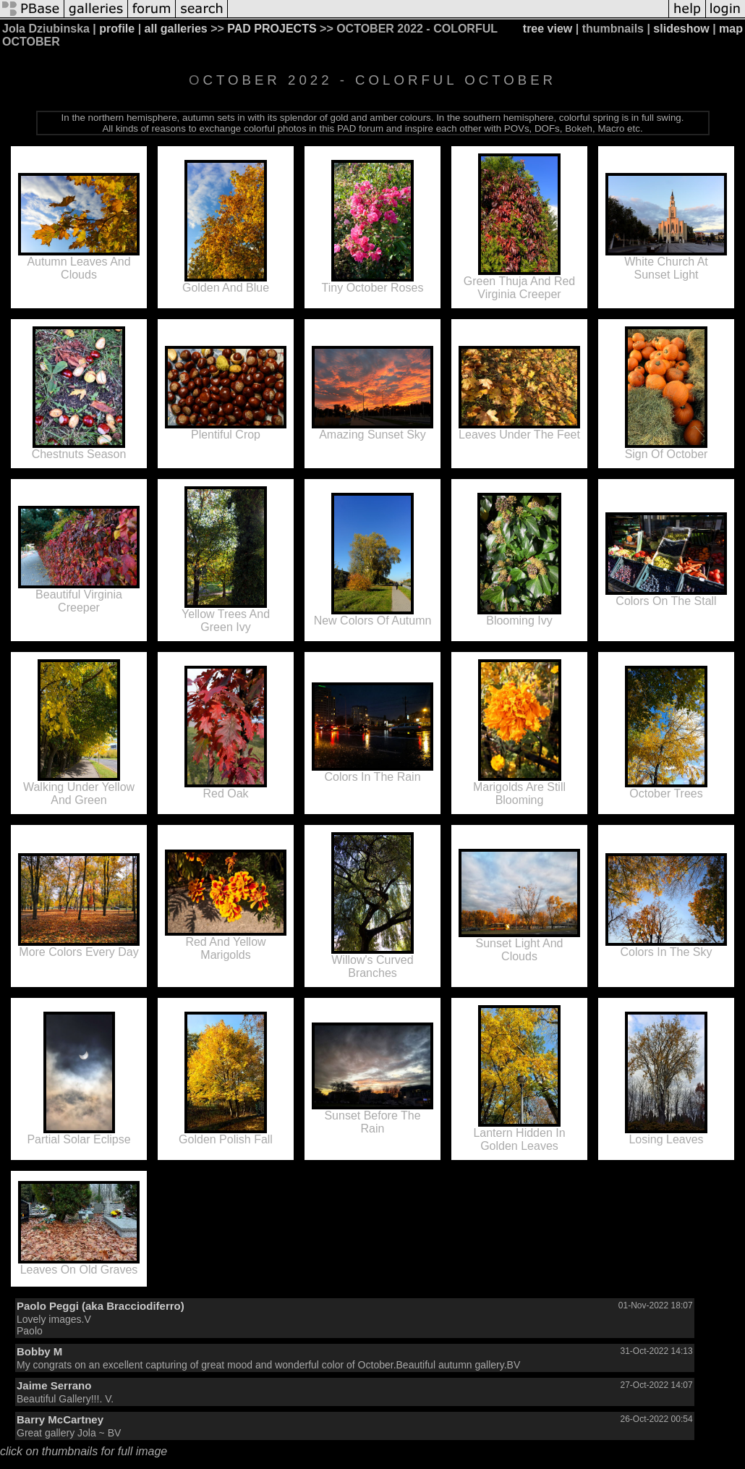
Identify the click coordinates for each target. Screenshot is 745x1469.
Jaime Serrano (54, 1385)
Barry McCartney (60, 1419)
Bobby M (39, 1351)
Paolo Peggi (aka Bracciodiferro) (100, 1306)
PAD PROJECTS (271, 28)
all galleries (176, 28)
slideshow (681, 28)
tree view (547, 28)
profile (117, 28)
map (731, 28)
